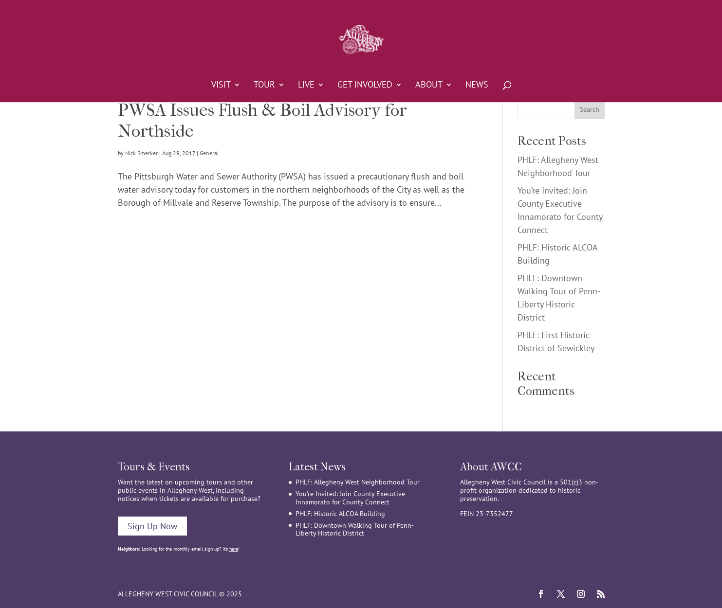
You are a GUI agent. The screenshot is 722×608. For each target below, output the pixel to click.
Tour (264, 85)
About (429, 85)
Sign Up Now (152, 526)
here (233, 549)
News (476, 85)
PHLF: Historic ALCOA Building (340, 513)
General (209, 153)
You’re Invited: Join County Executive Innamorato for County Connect (350, 497)
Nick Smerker (141, 153)
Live (306, 85)
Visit (221, 85)
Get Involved (364, 85)
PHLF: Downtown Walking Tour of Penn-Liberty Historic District (355, 529)
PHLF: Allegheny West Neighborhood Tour (358, 482)
